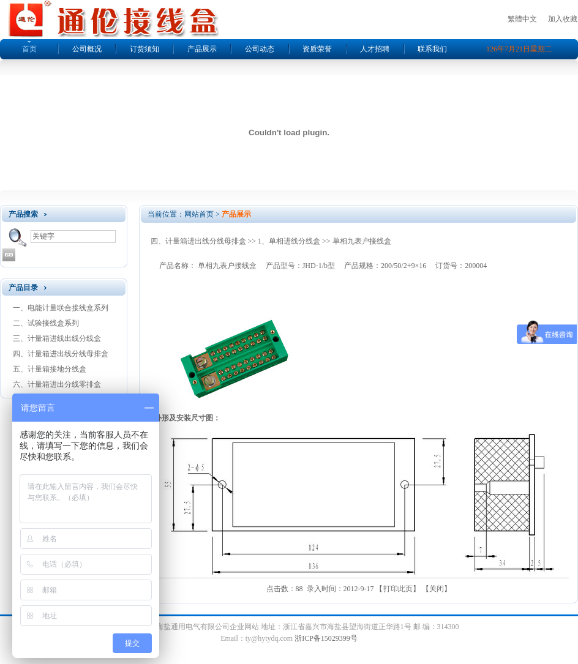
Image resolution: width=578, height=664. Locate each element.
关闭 (436, 588)
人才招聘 (374, 49)
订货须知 (144, 49)
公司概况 (87, 49)
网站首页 (199, 214)
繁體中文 (522, 19)
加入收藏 (562, 19)
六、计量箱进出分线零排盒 (57, 384)
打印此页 (398, 588)
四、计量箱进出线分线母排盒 (60, 353)
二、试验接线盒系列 (46, 323)
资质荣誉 (317, 49)
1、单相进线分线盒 (289, 241)
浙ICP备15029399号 (326, 638)
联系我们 (432, 49)
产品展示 (202, 49)
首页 (29, 49)
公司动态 (259, 49)
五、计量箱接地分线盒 (49, 369)
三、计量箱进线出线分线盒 (57, 338)
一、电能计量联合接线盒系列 (60, 308)
